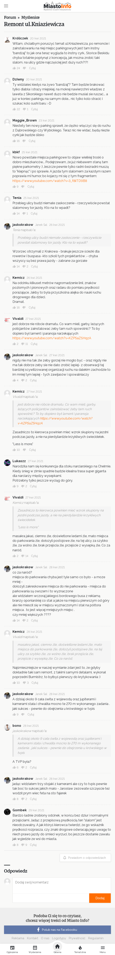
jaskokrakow (23, 225)
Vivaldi (18, 319)
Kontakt (32, 938)
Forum (10, 18)
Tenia (17, 198)
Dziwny (18, 79)
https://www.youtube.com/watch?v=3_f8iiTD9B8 (50, 181)
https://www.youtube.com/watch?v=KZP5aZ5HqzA (52, 338)
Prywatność (77, 938)
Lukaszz (19, 461)
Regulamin (96, 938)
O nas (45, 938)
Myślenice (30, 18)
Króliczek (20, 38)
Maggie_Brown (25, 120)
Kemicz (19, 278)
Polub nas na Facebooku (56, 929)
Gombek (20, 810)
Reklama (18, 938)
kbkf (16, 152)
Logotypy (59, 938)
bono (17, 726)
